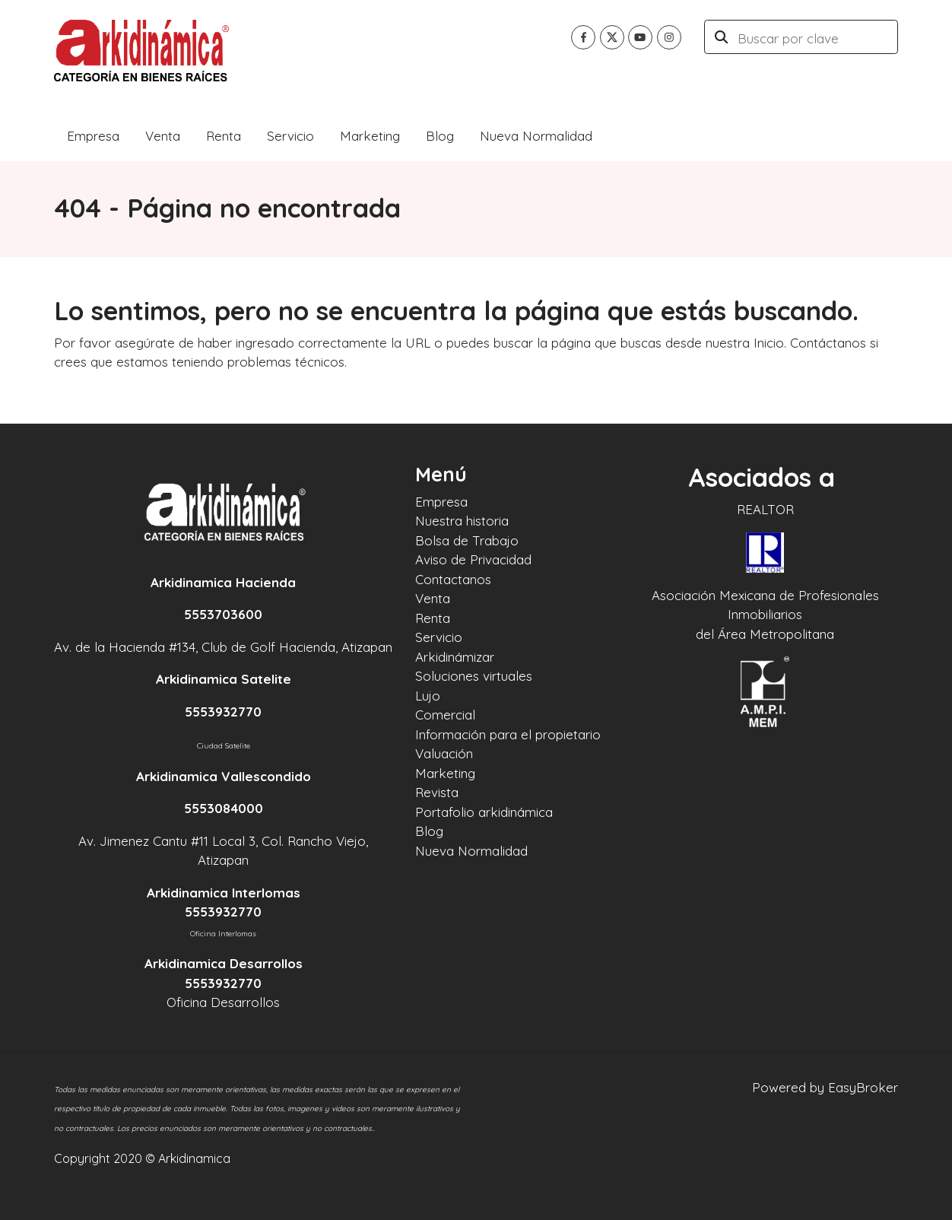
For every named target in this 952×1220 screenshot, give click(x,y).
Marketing (370, 136)
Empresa (93, 136)
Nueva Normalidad (536, 136)
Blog (440, 136)
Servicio (290, 136)
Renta (223, 136)
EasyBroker (863, 1087)
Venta (162, 136)
